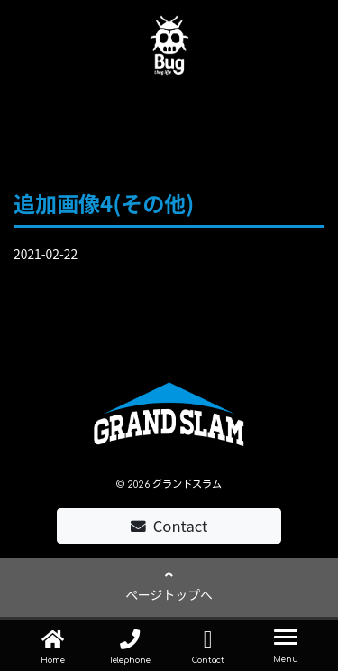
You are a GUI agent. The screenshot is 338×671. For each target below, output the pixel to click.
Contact (169, 525)
